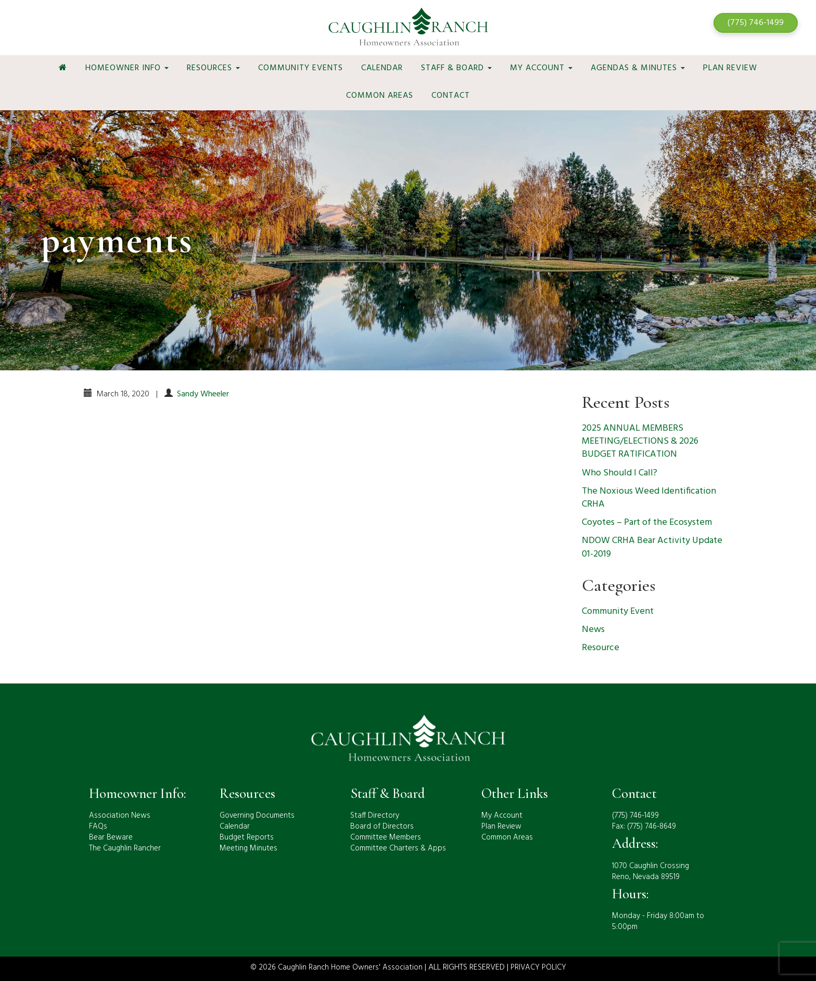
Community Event (618, 611)
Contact (450, 95)
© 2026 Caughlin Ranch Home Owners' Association (336, 967)
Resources (213, 68)
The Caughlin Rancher (125, 848)
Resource (600, 647)
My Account (541, 68)
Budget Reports (247, 837)
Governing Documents (257, 815)
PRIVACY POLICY (538, 967)
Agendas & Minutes (638, 68)
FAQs (98, 826)
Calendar (382, 68)
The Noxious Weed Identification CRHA (649, 498)
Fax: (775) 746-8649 (644, 826)
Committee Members (385, 837)
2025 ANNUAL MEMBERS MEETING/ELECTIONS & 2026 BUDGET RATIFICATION (640, 441)
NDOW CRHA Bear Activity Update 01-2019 (652, 547)
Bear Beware (111, 837)
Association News (119, 815)
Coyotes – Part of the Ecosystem (647, 522)
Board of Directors (382, 826)
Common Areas (379, 95)
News (593, 629)
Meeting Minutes (248, 848)
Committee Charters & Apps (398, 848)
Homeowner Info (127, 68)
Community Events (300, 68)
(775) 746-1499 (756, 23)
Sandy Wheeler (203, 394)
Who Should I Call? (619, 473)
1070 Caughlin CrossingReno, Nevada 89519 (650, 871)
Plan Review (730, 68)
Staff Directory (374, 815)
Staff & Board (456, 68)
